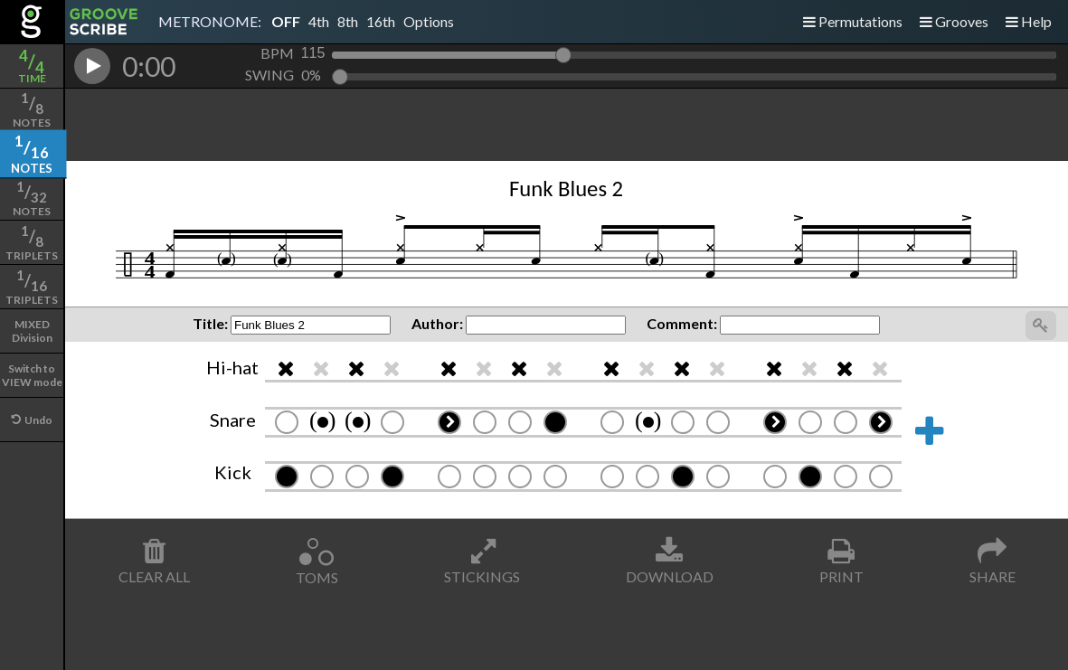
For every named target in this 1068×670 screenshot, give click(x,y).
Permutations (853, 21)
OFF (285, 21)
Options (428, 21)
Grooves (954, 21)
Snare (233, 419)
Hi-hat (232, 367)
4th (318, 21)
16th (380, 21)
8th (347, 21)
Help (1029, 21)
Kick (232, 472)
